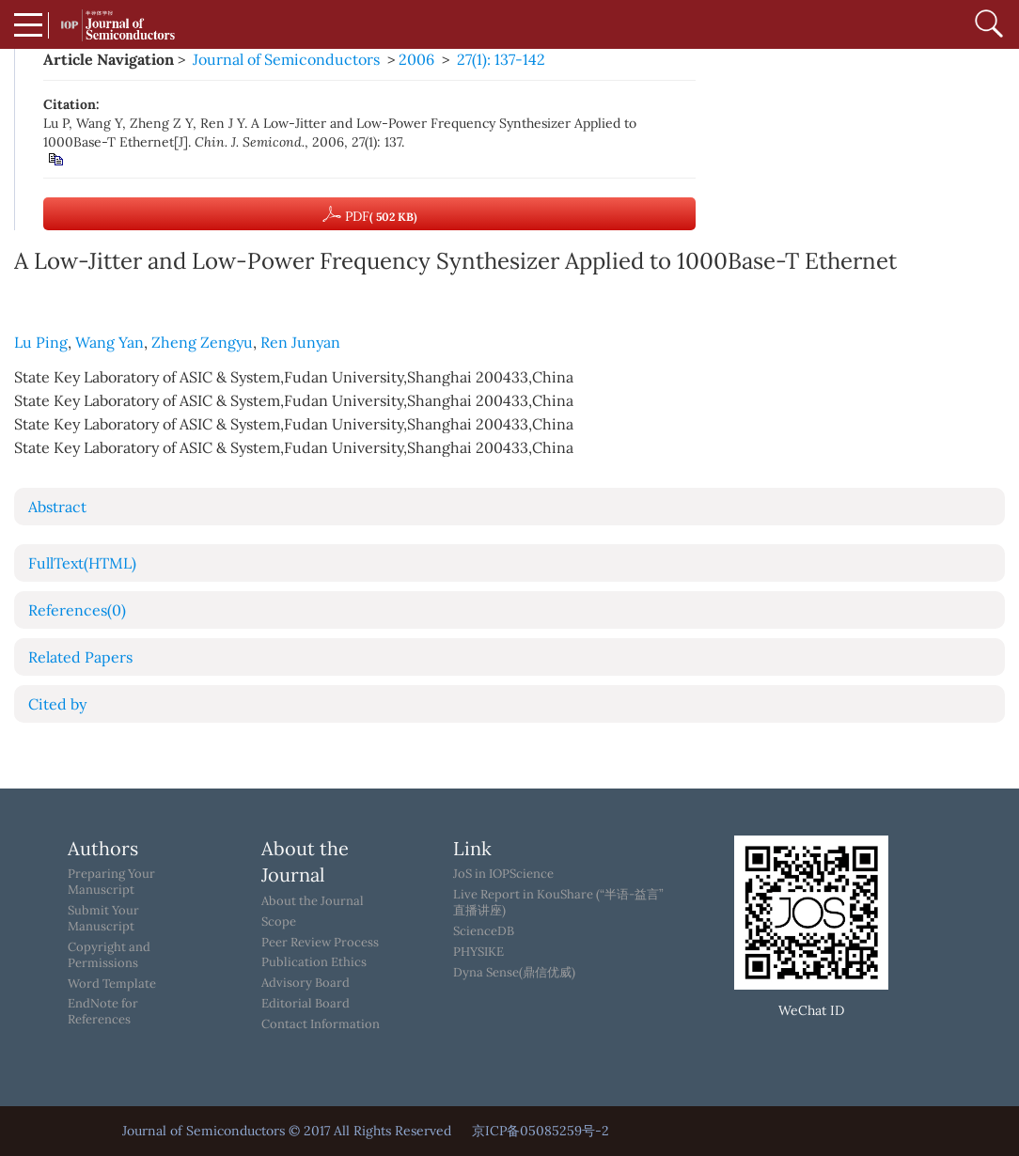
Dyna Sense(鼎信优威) (514, 972)
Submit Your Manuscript (103, 918)
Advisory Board (305, 983)
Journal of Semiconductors (286, 59)
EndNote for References (103, 1011)
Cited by (57, 704)
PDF (369, 214)
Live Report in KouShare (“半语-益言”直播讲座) (558, 902)
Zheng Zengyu (202, 342)
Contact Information (320, 1024)
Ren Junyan (300, 342)
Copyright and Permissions (109, 955)
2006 (416, 59)
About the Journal (312, 901)
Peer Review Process (320, 942)
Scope (278, 921)
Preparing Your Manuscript (111, 882)
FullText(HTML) (82, 563)
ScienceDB (483, 931)
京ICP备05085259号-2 (540, 1130)
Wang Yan (109, 342)
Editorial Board (305, 1003)
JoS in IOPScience (503, 874)
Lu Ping (41, 342)
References (77, 610)
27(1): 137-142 (501, 59)
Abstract (57, 506)
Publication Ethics (314, 962)
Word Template (112, 984)
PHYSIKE (478, 952)
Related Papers (80, 657)
